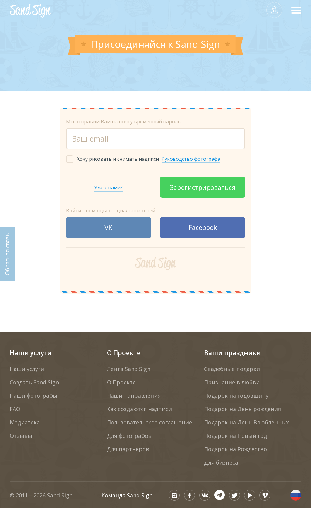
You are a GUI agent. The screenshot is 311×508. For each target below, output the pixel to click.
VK (108, 227)
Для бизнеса (221, 462)
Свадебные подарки (232, 368)
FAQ (15, 409)
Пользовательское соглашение (149, 422)
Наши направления (134, 395)
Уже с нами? (108, 187)
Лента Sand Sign (128, 368)
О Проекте (124, 352)
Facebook (203, 227)
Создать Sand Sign (34, 382)
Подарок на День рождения (242, 409)
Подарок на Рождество (235, 449)
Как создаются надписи (139, 409)
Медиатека (25, 422)
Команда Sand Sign (126, 495)
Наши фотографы (33, 395)
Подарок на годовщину (236, 395)
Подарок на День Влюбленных (246, 422)
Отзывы (21, 435)
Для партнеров (128, 449)
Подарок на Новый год (235, 435)
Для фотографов (129, 435)
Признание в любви (232, 382)
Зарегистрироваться (202, 187)
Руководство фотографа (191, 159)
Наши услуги (31, 352)
